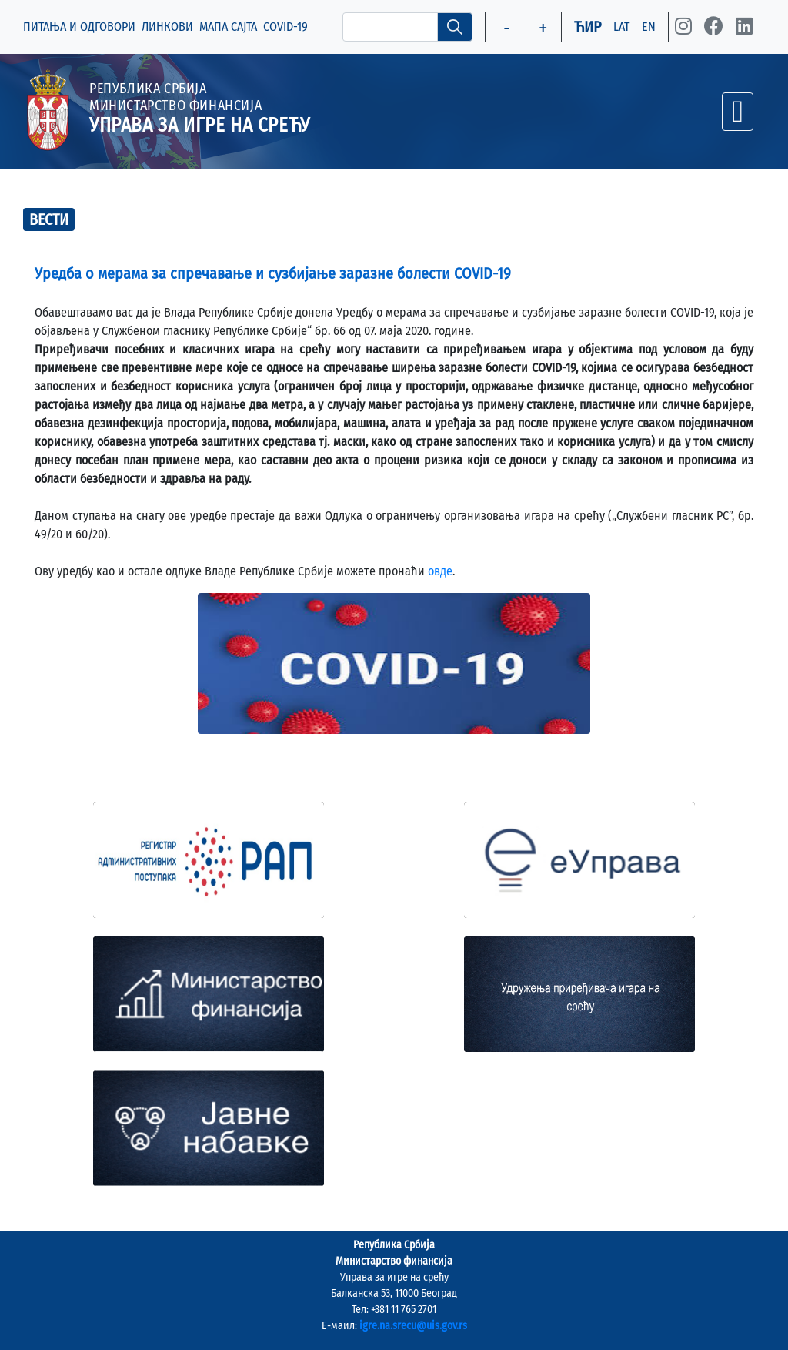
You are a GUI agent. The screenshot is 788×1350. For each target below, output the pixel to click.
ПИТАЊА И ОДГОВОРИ (79, 26)
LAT (621, 26)
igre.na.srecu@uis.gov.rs (413, 1325)
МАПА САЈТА (228, 26)
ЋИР (587, 27)
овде (440, 571)
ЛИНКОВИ (167, 26)
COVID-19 (285, 26)
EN (649, 26)
